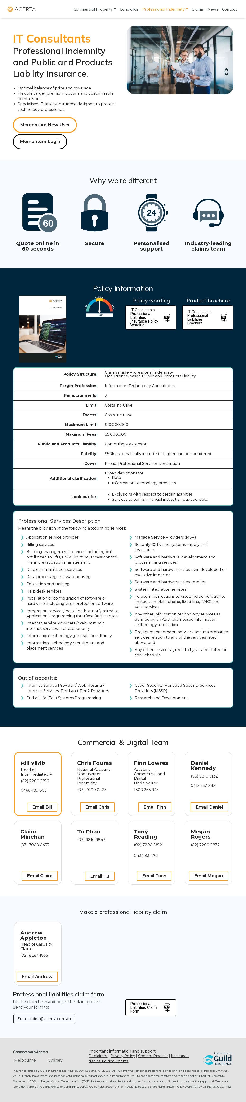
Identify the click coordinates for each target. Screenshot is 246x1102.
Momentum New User (45, 125)
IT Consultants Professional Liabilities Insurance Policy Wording (150, 317)
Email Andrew (37, 976)
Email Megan (208, 875)
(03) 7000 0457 (34, 845)
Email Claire (40, 875)
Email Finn (154, 807)
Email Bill (42, 807)
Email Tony (154, 875)
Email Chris (97, 807)
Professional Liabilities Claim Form (150, 1007)
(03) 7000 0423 (92, 790)
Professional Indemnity (163, 9)
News (213, 9)
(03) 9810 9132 (204, 776)
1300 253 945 (146, 790)
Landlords (129, 9)
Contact (229, 9)
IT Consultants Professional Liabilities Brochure (207, 317)
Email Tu (99, 876)
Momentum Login (40, 141)
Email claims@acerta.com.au (44, 1019)
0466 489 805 (34, 790)
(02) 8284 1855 (34, 955)
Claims (198, 9)
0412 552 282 (203, 785)
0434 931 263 (146, 855)
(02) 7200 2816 (35, 781)
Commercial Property (93, 9)
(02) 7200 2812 (148, 845)
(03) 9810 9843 (91, 839)
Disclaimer (98, 1055)
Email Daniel (209, 807)
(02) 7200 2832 (205, 845)
